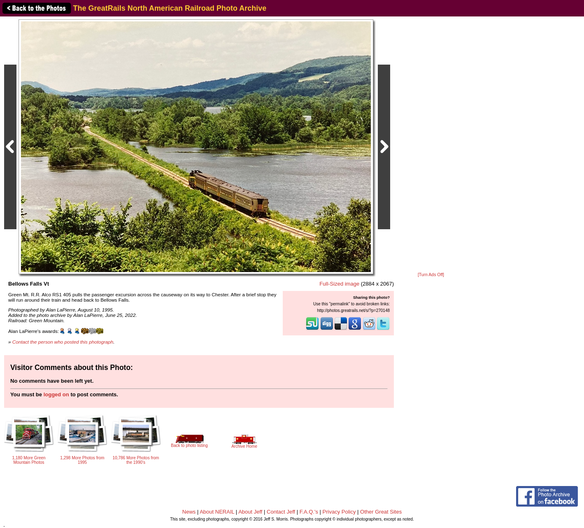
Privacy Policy (339, 512)
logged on (56, 394)
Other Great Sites (381, 512)
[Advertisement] (431, 144)
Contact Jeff (281, 512)
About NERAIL (217, 512)
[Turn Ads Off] (431, 274)
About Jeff (250, 512)
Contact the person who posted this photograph (63, 341)
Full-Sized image (339, 284)
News (189, 512)
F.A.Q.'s (309, 512)
